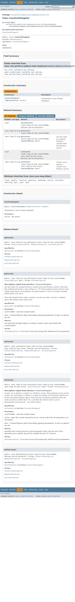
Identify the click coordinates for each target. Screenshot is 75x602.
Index (41, 2)
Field (17, 9)
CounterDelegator (12, 98)
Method (30, 9)
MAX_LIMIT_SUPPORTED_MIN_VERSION (19, 70)
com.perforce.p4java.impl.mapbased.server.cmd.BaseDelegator (31, 24)
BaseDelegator (16, 39)
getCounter (25, 131)
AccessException (55, 244)
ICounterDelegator (10, 32)
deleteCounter (27, 123)
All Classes (5, 6)
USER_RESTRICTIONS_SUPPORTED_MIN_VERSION (23, 74)
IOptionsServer (12, 100)
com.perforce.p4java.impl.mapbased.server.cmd (29, 15)
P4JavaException (38, 280)
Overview (4, 2)
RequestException (39, 244)
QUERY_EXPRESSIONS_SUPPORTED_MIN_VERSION (23, 72)
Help (46, 2)
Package (12, 2)
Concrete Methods (46, 116)
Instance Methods (26, 116)
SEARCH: (48, 7)
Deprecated (33, 2)
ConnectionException (20, 244)
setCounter (25, 152)
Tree (25, 2)
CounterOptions (27, 141)
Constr (23, 9)
